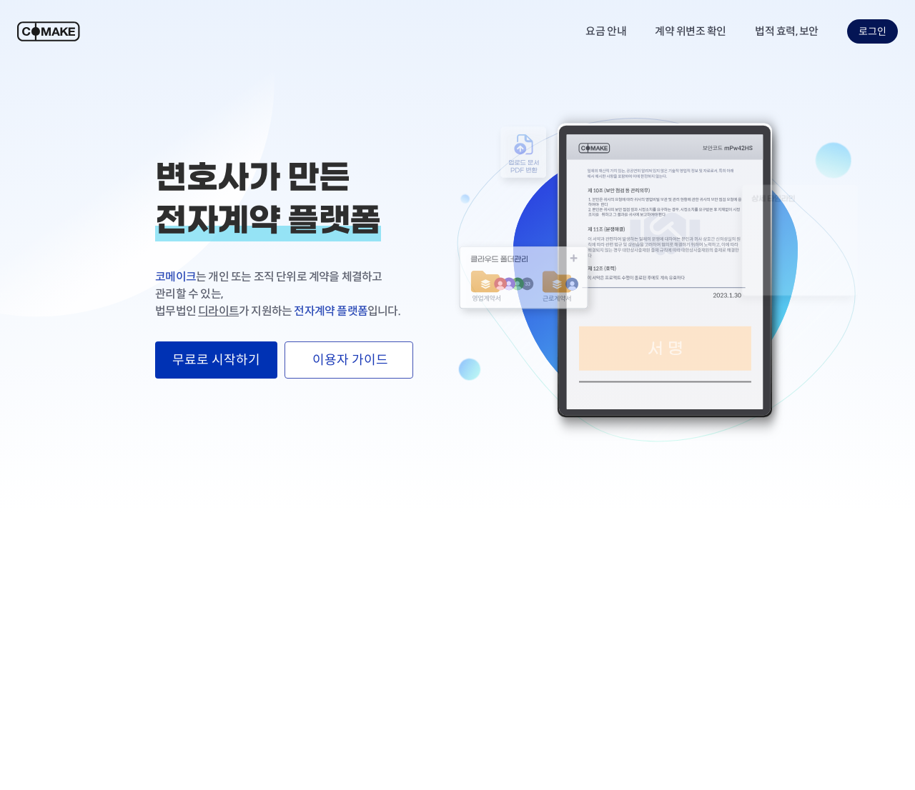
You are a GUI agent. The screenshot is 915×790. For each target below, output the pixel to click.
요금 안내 (605, 31)
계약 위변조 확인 (690, 31)
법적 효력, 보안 (786, 31)
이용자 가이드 (348, 360)
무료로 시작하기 (216, 360)
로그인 (872, 31)
